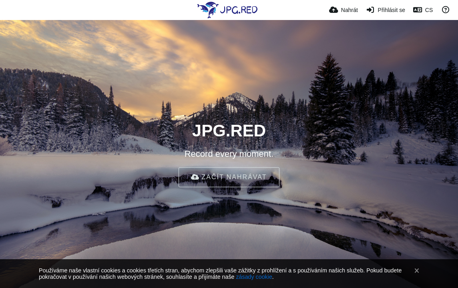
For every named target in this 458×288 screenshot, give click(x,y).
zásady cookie (254, 277)
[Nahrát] (343, 10)
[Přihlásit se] (385, 10)
